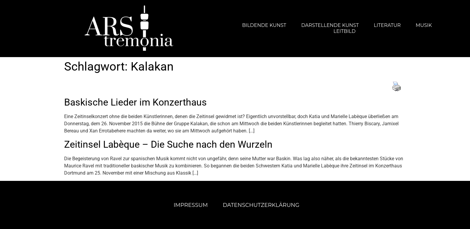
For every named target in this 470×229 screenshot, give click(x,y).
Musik (424, 25)
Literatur (387, 25)
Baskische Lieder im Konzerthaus (135, 102)
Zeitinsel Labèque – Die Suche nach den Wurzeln (168, 144)
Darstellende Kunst (330, 25)
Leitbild (344, 31)
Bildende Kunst (264, 25)
